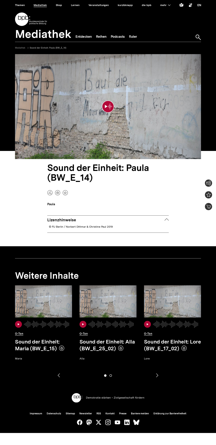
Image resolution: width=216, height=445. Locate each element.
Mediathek (20, 48)
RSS (98, 413)
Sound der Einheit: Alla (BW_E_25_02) (107, 345)
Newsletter (85, 413)
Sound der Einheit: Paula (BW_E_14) (48, 48)
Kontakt (109, 413)
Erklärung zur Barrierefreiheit (169, 413)
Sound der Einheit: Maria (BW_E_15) (37, 345)
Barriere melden (140, 413)
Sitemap (70, 413)
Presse (122, 413)
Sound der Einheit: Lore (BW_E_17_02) (172, 345)
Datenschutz (54, 413)
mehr (165, 5)
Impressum (36, 413)
